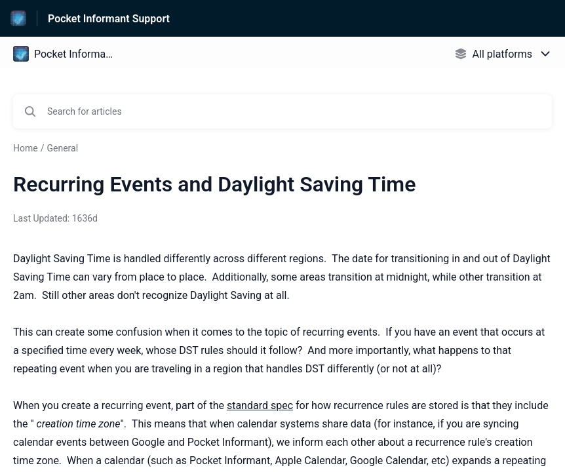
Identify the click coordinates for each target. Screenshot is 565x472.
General (62, 148)
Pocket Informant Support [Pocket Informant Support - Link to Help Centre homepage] (109, 18)
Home (25, 148)
